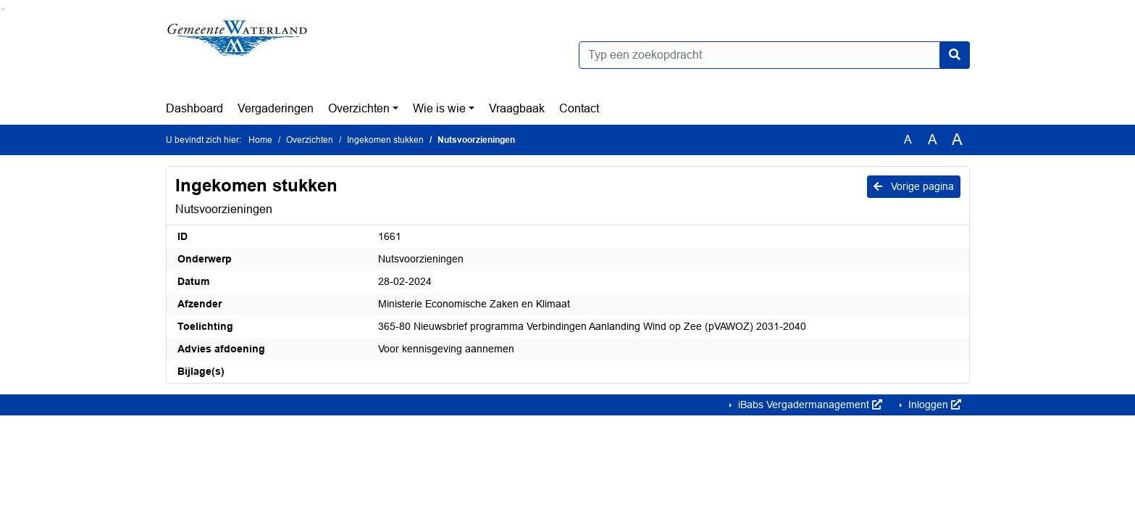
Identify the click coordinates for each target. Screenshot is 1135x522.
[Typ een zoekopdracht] (774, 55)
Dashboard (194, 108)
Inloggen (933, 404)
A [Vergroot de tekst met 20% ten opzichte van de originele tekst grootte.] (932, 139)
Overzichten (359, 108)
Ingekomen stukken (385, 140)
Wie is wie (439, 108)
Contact (579, 108)
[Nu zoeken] (954, 55)
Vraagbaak (517, 108)
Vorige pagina (914, 186)
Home (260, 140)
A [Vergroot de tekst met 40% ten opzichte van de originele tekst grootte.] (957, 140)
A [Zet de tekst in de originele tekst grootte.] (908, 139)
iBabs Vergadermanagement (808, 404)
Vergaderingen (276, 108)
